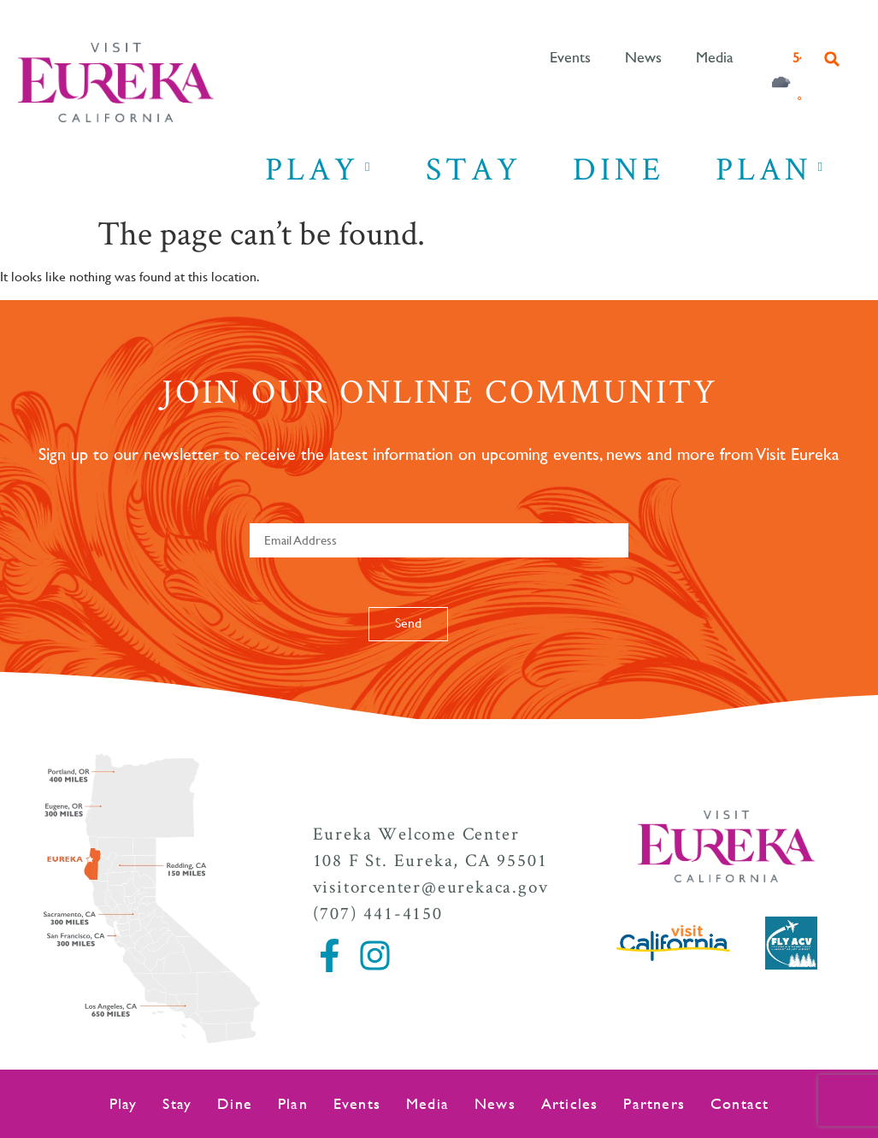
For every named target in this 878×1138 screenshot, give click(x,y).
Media (715, 58)
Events (570, 58)
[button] (832, 59)
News (643, 58)
